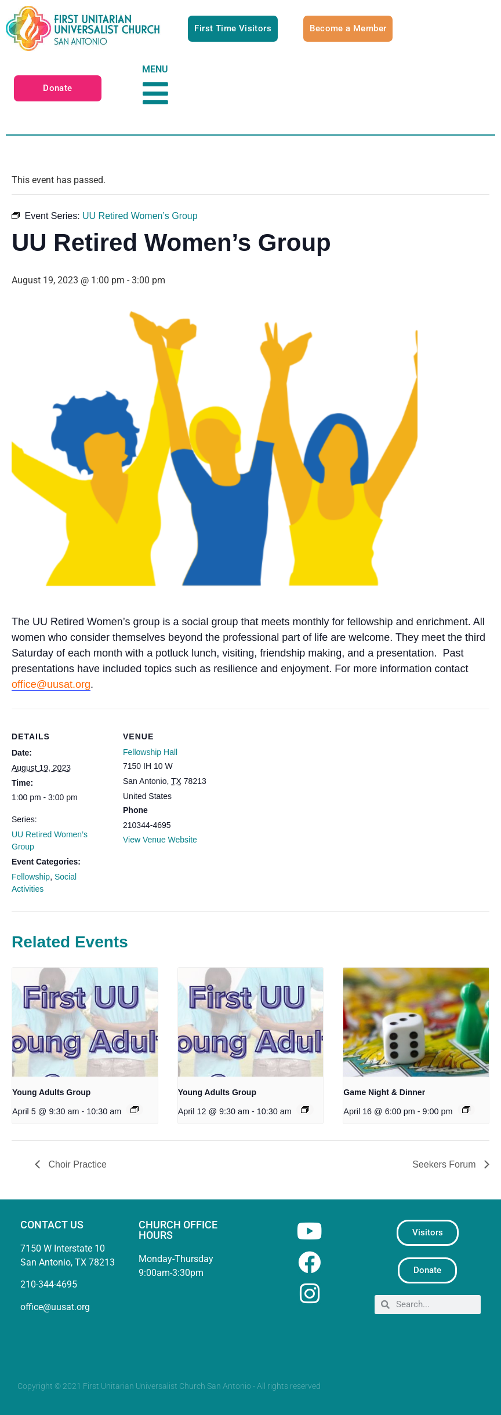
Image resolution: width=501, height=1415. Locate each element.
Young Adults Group (51, 1092)
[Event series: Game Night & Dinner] (466, 1109)
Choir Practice (76, 1164)
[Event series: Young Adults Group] (134, 1109)
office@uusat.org (51, 684)
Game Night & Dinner (384, 1092)
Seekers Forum (445, 1164)
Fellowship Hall (150, 752)
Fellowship (31, 876)
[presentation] (85, 1022)
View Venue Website (160, 839)
